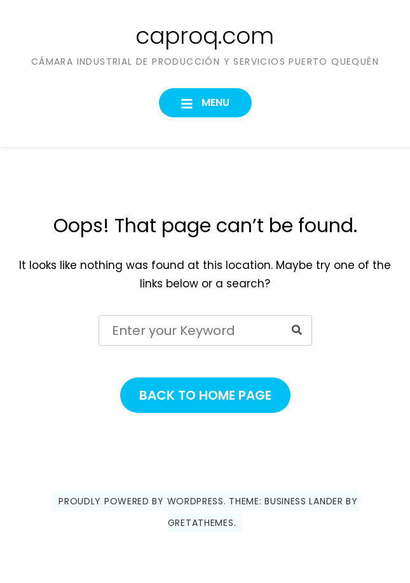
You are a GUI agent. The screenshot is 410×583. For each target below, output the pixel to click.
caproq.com (204, 36)
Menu (214, 102)
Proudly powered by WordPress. (142, 501)
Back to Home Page (205, 395)
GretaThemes (201, 522)
